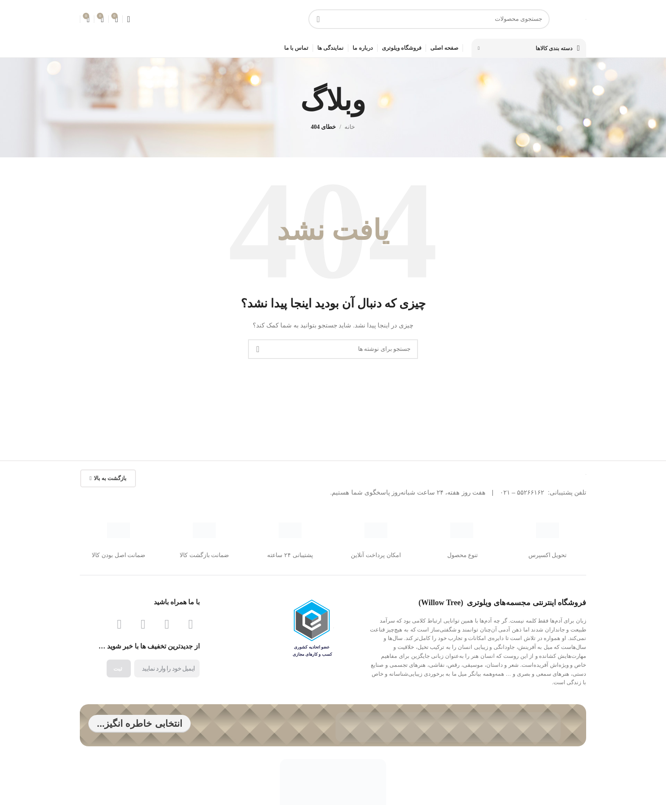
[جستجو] (429, 21)
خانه (349, 131)
